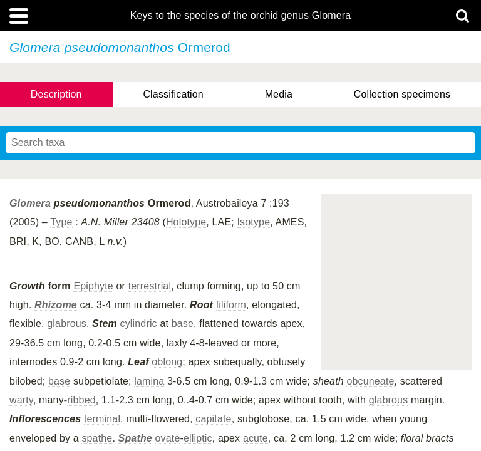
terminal (102, 418)
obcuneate (370, 381)
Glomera (30, 203)
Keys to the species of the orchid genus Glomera (240, 16)
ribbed (81, 400)
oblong (167, 361)
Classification (173, 94)
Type (61, 222)
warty (21, 400)
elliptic (198, 438)
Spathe (135, 438)
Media (278, 94)
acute (255, 438)
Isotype (254, 222)
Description (56, 94)
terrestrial (149, 286)
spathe (96, 438)
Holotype (186, 222)
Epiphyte (93, 286)
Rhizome (55, 304)
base (183, 323)
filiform (231, 304)
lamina (149, 381)
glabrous (66, 323)
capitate (213, 418)
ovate (167, 438)
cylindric (138, 323)
